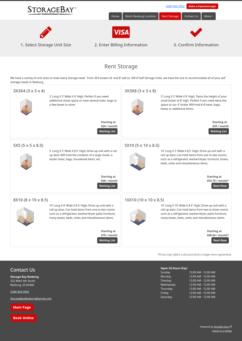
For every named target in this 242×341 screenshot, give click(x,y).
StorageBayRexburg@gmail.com (31, 298)
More (207, 16)
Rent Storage (170, 16)
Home (115, 16)
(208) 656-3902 (175, 6)
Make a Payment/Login (202, 6)
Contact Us (191, 16)
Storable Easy (223, 326)
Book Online (23, 318)
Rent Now (220, 186)
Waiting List (107, 131)
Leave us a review (222, 330)
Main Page (22, 307)
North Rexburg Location (140, 16)
